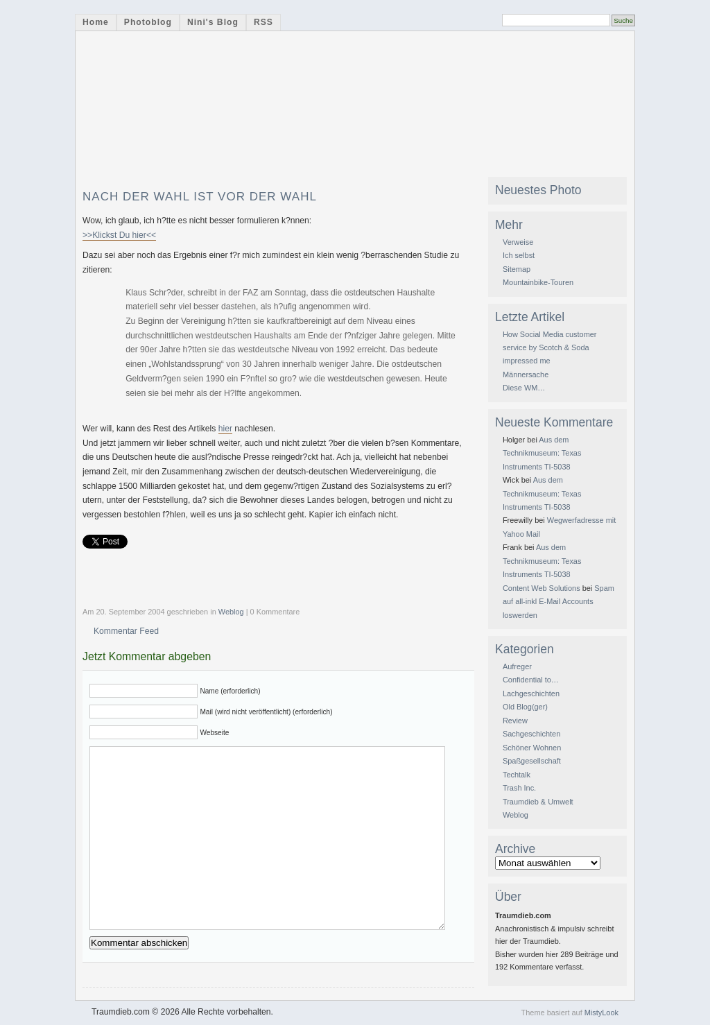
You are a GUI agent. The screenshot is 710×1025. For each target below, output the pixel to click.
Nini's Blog (213, 22)
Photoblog (148, 22)
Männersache (525, 374)
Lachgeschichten (531, 693)
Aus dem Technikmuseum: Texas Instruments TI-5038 (542, 453)
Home (96, 22)
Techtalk (516, 774)
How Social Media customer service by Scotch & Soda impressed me (550, 347)
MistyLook (601, 1012)
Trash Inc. (519, 788)
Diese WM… (524, 388)
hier (225, 428)
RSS (263, 22)
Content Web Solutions (541, 588)
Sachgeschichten (531, 734)
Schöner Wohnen (532, 747)
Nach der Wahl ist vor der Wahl (200, 196)
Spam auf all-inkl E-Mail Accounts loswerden (558, 601)
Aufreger (517, 666)
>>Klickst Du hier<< (119, 235)
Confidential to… (531, 679)
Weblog (231, 612)
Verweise (518, 242)
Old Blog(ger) (525, 707)
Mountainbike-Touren (538, 282)
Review (515, 720)
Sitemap (516, 269)
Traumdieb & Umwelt (538, 802)
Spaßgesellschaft (532, 761)
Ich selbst (519, 255)
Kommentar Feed (126, 631)
